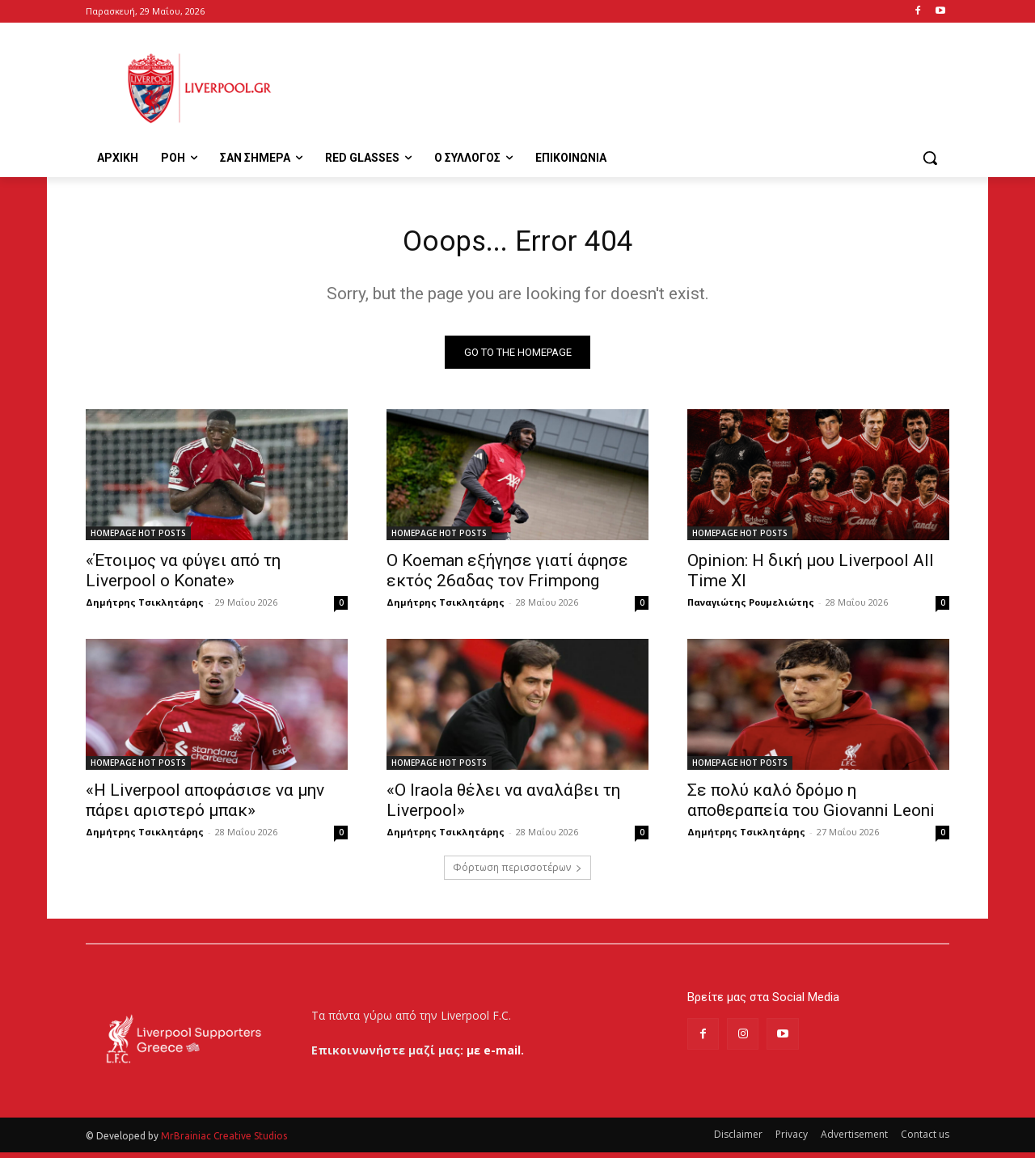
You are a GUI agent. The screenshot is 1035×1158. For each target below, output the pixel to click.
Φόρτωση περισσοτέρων (517, 873)
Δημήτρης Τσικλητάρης (145, 608)
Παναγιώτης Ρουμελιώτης (750, 608)
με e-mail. (495, 1055)
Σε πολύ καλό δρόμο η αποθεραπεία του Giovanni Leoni (811, 806)
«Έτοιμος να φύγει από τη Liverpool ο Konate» (183, 576)
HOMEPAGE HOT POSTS (138, 538)
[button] (929, 157)
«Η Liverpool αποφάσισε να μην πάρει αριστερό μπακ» (205, 806)
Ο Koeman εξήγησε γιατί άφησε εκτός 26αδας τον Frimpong (507, 576)
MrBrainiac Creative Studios (224, 1141)
